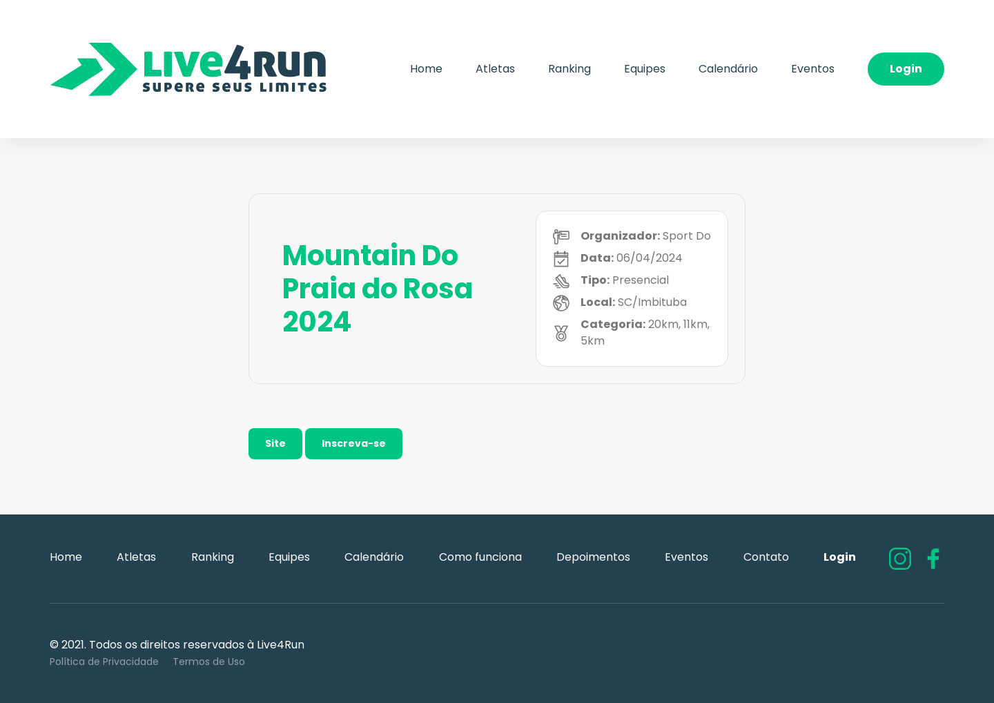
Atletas (495, 69)
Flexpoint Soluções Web (935, 653)
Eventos (813, 69)
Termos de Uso (209, 661)
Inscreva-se (354, 443)
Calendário (728, 69)
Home (426, 69)
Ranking (569, 69)
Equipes (644, 69)
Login (906, 69)
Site (275, 443)
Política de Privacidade (104, 661)
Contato (766, 557)
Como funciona (480, 557)
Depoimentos (593, 557)
